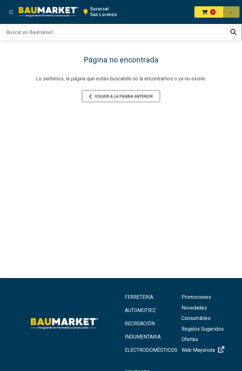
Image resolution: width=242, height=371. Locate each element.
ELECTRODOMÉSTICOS (149, 350)
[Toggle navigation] (11, 12)
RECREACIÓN (140, 324)
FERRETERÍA (139, 297)
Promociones (196, 297)
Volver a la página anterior (121, 96)
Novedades (194, 308)
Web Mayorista (204, 349)
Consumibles (196, 318)
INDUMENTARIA (143, 337)
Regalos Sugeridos (203, 329)
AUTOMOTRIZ (140, 310)
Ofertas (190, 339)
